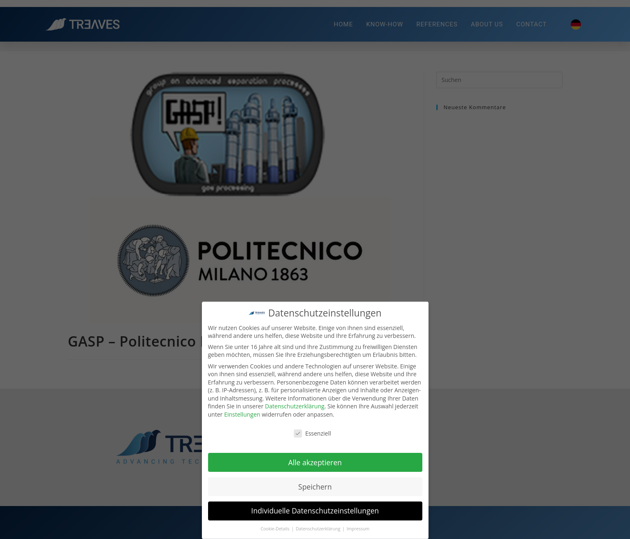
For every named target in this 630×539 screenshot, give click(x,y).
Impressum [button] (358, 529)
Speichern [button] (315, 487)
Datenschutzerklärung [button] (319, 529)
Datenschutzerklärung (294, 406)
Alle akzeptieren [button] (315, 462)
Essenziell (312, 433)
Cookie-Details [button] (275, 529)
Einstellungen (242, 414)
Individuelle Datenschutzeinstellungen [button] (315, 511)
